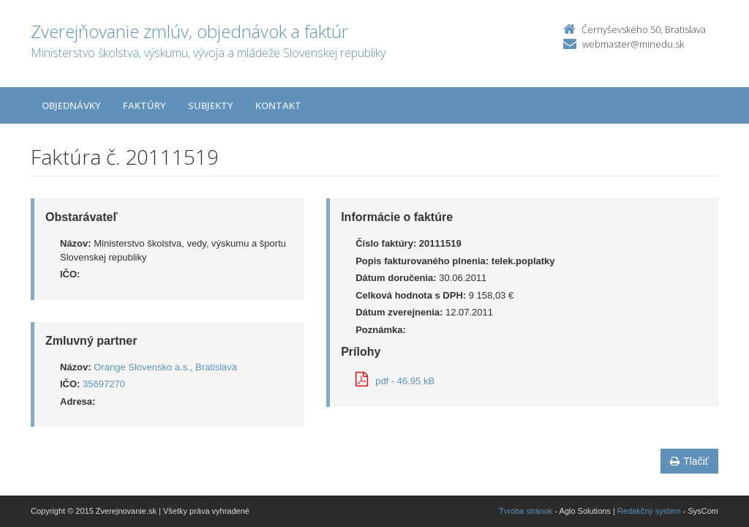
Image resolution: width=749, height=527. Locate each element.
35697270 (104, 383)
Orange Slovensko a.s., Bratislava (165, 367)
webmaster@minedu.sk (633, 44)
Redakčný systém (649, 511)
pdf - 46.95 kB (394, 380)
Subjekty (210, 105)
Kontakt (278, 105)
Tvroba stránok (525, 511)
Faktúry (144, 105)
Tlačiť (689, 461)
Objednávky (71, 105)
